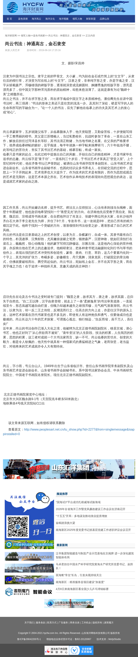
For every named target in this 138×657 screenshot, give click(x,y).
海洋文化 (50, 18)
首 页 (9, 18)
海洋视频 (63, 18)
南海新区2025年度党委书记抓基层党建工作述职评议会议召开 (93, 529)
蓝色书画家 (39, 35)
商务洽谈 (74, 622)
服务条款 (40, 622)
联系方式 (52, 622)
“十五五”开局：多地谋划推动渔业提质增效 (81, 516)
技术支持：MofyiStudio (109, 639)
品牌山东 (104, 18)
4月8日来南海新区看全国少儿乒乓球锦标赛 (82, 589)
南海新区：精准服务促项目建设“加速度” (80, 582)
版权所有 (97, 622)
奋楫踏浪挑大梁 (65, 522)
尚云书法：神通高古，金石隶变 (64, 35)
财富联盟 (91, 18)
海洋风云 (36, 18)
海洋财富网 (11, 35)
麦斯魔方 (109, 622)
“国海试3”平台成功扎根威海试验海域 (78, 502)
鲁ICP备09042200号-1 (29, 639)
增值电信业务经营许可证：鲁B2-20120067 (68, 639)
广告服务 (63, 622)
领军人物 (77, 18)
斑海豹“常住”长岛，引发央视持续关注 (79, 575)
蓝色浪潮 (23, 18)
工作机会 (86, 622)
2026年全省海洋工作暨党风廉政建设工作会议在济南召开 (90, 509)
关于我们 (29, 622)
